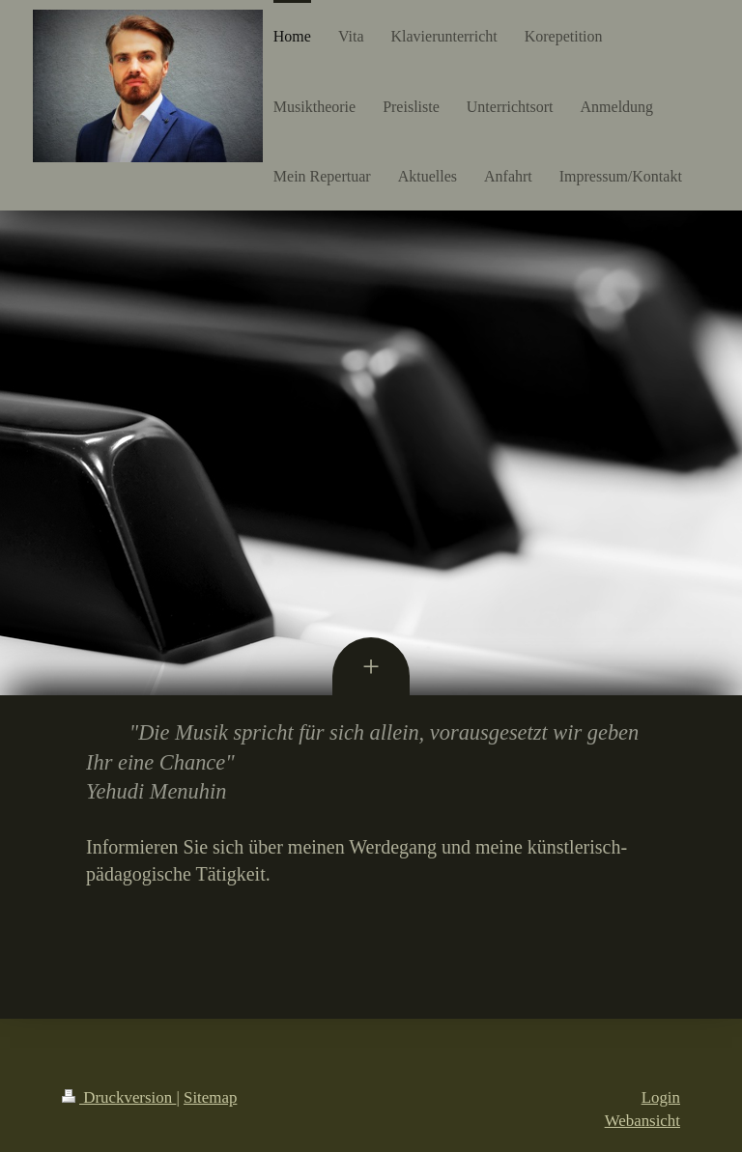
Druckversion (119, 1097)
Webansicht (642, 1120)
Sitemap (210, 1097)
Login (661, 1097)
